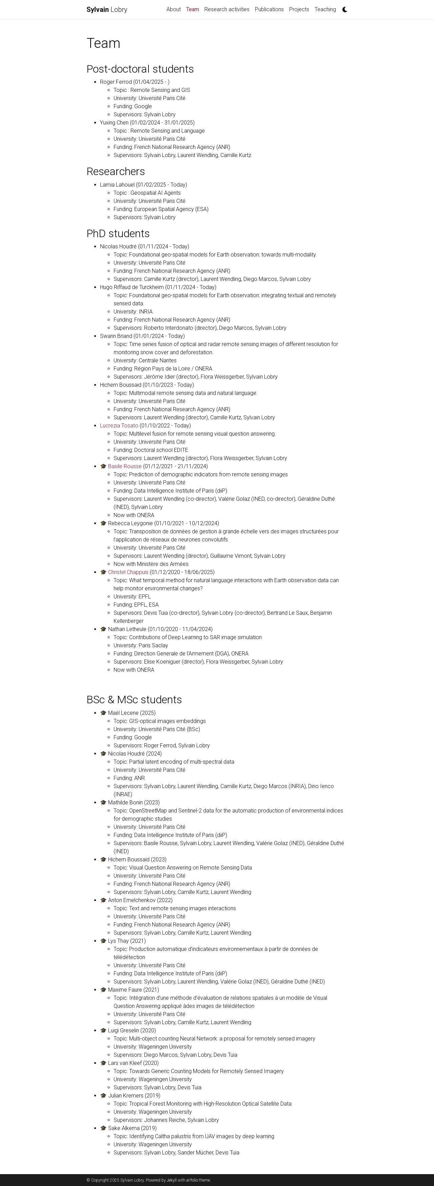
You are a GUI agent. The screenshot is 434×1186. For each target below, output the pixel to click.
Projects (299, 9)
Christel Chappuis (128, 572)
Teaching (325, 9)
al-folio (192, 1180)
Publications (269, 9)
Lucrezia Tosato (119, 425)
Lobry (106, 9)
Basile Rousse (125, 466)
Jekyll (172, 1180)
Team (194, 9)
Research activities (227, 9)
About (173, 9)
